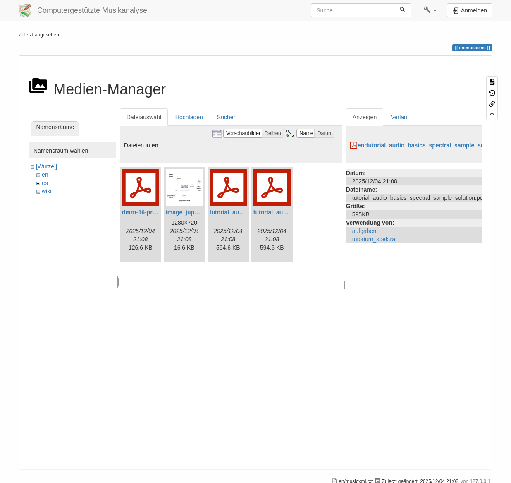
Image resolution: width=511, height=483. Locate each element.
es (45, 183)
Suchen (226, 117)
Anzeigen (365, 117)
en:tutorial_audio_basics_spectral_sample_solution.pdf (434, 145)
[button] (430, 10)
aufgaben (364, 231)
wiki (46, 191)
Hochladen (189, 117)
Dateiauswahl (144, 117)
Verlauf (400, 117)
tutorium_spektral (374, 239)
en (45, 174)
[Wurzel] (46, 166)
